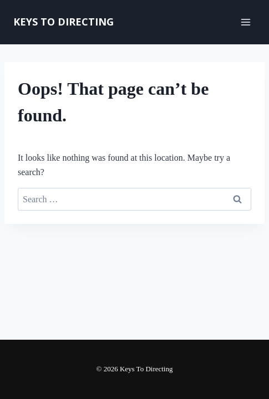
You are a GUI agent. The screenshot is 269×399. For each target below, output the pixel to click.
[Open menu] (245, 21)
